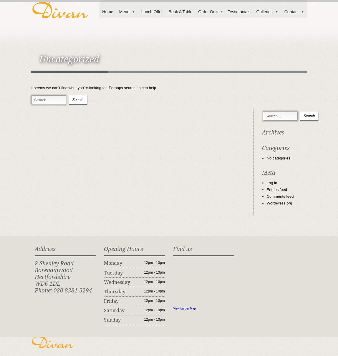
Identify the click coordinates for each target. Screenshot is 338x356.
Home (107, 11)
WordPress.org (279, 203)
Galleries (267, 11)
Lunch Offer (152, 11)
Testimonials (239, 11)
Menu (127, 11)
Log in (272, 183)
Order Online (210, 11)
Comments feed (280, 196)
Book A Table (181, 11)
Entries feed (277, 189)
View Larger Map (184, 308)
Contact (294, 11)
